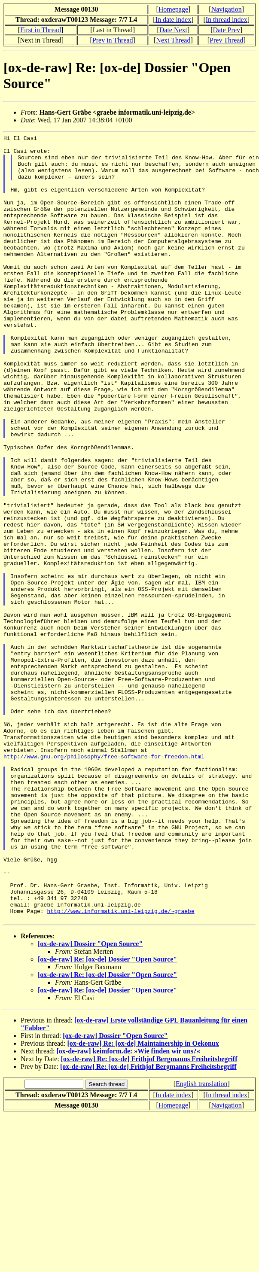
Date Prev (226, 29)
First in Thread (40, 29)
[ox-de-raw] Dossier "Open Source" (90, 1101)
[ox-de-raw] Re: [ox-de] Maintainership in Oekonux (143, 1200)
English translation (201, 1241)
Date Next (173, 29)
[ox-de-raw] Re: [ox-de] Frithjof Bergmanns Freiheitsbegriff (149, 1216)
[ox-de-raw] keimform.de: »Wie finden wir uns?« (129, 1208)
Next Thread (173, 40)
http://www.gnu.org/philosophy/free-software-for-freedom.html (103, 881)
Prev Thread (226, 40)
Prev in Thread (112, 40)
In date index (173, 19)
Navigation (226, 9)
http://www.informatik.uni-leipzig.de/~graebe (120, 1067)
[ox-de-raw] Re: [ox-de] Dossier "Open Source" (107, 1116)
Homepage (173, 9)
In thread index (226, 19)
